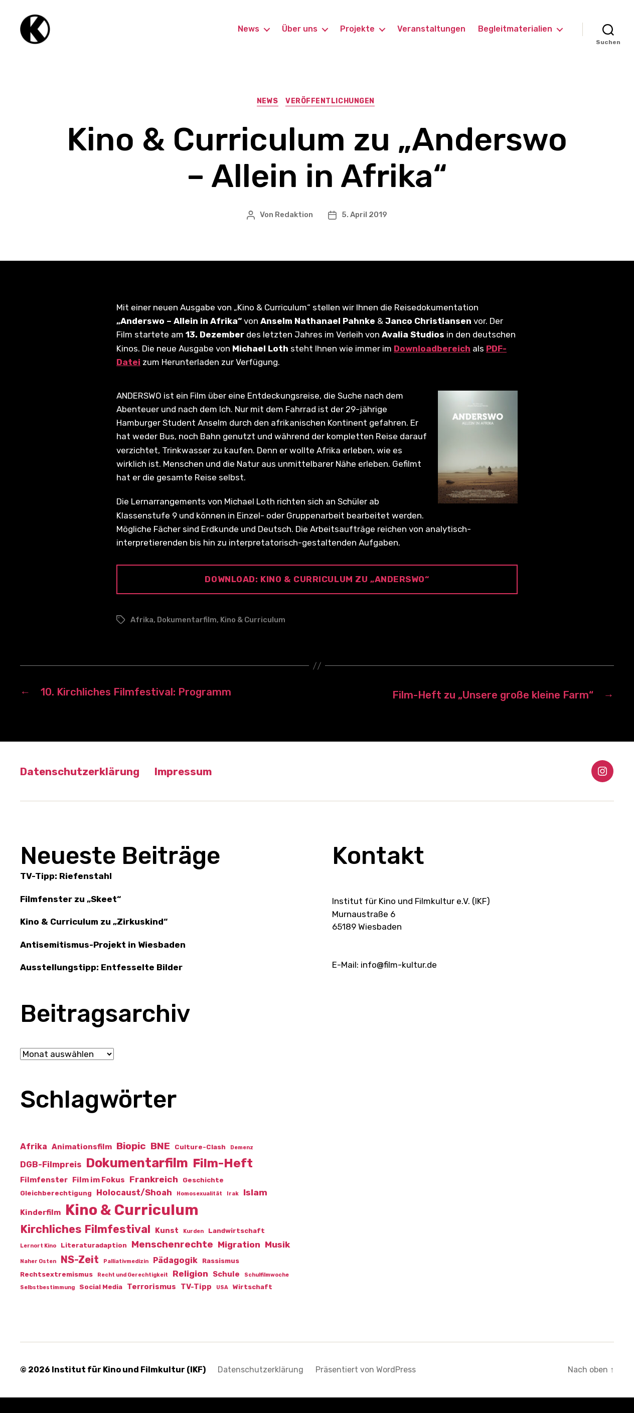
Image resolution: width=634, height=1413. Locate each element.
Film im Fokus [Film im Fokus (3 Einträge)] (98, 1195)
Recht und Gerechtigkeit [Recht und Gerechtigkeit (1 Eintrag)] (132, 1290)
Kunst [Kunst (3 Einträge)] (167, 1246)
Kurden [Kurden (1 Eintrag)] (193, 1247)
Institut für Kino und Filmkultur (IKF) (129, 1385)
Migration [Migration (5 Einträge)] (239, 1260)
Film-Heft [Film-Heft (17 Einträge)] (223, 1178)
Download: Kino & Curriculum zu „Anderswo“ (317, 596)
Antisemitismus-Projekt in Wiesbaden (103, 960)
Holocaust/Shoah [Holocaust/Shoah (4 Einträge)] (134, 1208)
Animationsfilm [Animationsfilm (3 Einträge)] (82, 1162)
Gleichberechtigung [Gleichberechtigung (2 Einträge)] (56, 1209)
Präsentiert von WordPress (365, 1385)
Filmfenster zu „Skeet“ (70, 915)
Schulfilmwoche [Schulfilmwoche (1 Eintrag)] (266, 1290)
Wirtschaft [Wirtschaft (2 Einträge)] (252, 1302)
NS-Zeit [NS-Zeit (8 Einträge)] (80, 1275)
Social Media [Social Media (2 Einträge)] (100, 1302)
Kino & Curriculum (252, 636)
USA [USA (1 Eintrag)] (222, 1303)
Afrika (141, 636)
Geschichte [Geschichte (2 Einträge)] (203, 1195)
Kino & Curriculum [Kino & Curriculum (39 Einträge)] (132, 1225)
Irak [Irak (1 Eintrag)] (233, 1209)
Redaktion (294, 231)
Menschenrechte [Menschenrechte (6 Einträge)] (172, 1260)
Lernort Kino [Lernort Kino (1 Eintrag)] (38, 1261)
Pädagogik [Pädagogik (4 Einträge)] (175, 1276)
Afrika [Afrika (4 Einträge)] (33, 1162)
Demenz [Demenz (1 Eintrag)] (241, 1163)
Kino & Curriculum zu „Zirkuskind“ (94, 938)
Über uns (300, 36)
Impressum (205, 787)
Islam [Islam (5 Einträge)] (255, 1208)
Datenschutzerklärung (88, 787)
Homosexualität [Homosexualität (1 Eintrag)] (199, 1209)
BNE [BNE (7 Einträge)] (160, 1161)
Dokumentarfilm (187, 636)
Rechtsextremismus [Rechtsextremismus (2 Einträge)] (56, 1290)
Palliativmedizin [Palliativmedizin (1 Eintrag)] (125, 1277)
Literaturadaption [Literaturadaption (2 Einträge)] (94, 1261)
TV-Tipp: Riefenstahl (66, 892)
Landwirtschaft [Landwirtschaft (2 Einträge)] (236, 1246)
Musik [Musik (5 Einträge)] (277, 1260)
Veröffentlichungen (332, 117)
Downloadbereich (432, 365)
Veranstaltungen (431, 36)
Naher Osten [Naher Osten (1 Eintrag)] (38, 1277)
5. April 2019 (364, 231)
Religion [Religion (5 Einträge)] (190, 1289)
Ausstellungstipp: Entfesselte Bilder (101, 983)
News (248, 36)
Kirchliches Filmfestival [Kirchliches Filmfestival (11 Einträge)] (85, 1245)
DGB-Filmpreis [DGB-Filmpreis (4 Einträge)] (50, 1180)
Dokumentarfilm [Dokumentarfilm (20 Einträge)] (137, 1178)
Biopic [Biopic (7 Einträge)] (131, 1161)
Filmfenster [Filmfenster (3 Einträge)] (44, 1195)
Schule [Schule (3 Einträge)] (226, 1289)
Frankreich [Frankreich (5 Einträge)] (153, 1195)
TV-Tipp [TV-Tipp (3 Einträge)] (196, 1302)
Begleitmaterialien (515, 36)
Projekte (357, 36)
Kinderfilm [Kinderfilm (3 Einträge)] (40, 1227)
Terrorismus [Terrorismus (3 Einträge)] (151, 1302)
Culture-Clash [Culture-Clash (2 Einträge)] (200, 1162)
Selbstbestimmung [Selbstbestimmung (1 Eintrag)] (47, 1303)
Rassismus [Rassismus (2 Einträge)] (220, 1276)
